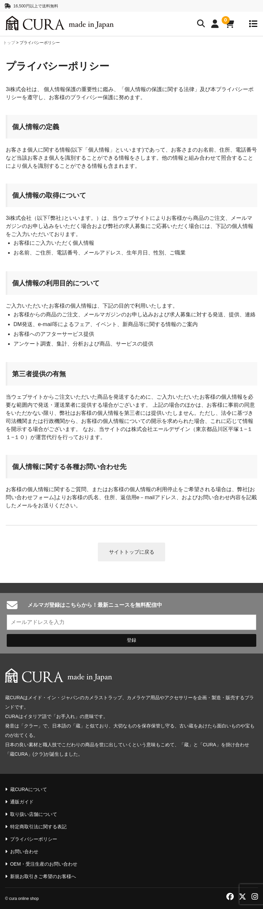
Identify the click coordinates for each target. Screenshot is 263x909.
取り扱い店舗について (33, 814)
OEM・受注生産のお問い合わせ (43, 864)
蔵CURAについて (28, 789)
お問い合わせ (24, 851)
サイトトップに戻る (131, 554)
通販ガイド (22, 801)
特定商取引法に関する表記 (38, 826)
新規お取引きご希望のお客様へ (43, 876)
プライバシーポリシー (33, 839)
